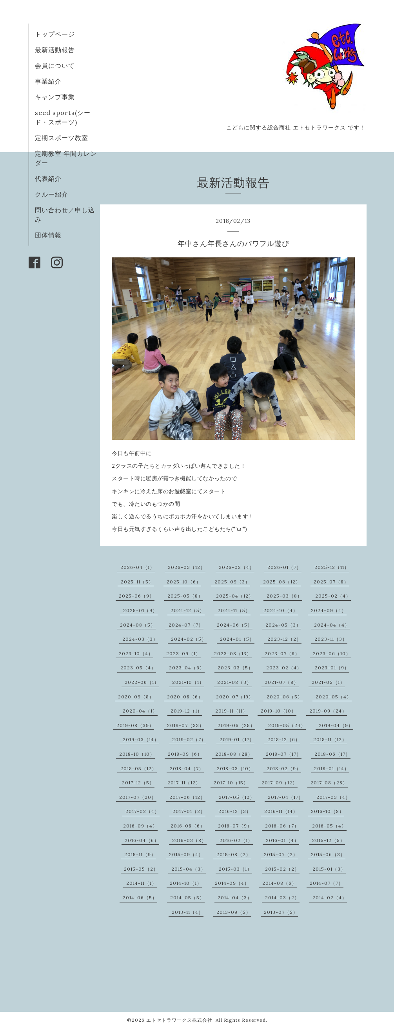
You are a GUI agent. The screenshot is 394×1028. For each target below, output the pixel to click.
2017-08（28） (329, 783)
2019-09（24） (328, 711)
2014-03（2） (282, 897)
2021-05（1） (328, 682)
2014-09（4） (232, 883)
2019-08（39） (135, 725)
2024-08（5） (138, 625)
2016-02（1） (236, 840)
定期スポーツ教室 (61, 138)
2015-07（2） (281, 854)
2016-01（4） (282, 840)
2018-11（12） (330, 739)
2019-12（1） (186, 711)
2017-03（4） (333, 797)
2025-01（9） (140, 610)
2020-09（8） (136, 697)
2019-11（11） (231, 711)
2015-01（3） (329, 869)
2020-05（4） (334, 697)
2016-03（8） (189, 840)
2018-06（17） (332, 754)
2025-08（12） (282, 582)
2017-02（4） (142, 811)
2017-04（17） (285, 797)
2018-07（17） (283, 754)
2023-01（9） (332, 668)
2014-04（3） (235, 897)
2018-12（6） (283, 739)
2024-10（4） (280, 610)
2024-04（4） (332, 625)
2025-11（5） (137, 582)
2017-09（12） (279, 783)
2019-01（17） (237, 739)
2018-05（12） (138, 768)
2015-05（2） (141, 869)
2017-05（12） (237, 797)
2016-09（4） (140, 826)
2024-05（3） (283, 625)
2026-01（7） (284, 567)
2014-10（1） (186, 883)
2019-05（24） (287, 725)
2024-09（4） (329, 610)
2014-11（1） (141, 883)
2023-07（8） (282, 653)
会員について (55, 65)
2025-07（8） (331, 582)
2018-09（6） (185, 754)
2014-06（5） (140, 897)
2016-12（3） (234, 811)
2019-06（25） (236, 725)
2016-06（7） (282, 826)
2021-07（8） (282, 682)
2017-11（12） (184, 783)
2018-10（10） (137, 754)
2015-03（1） (235, 869)
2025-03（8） (284, 596)
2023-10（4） (136, 653)
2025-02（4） (333, 596)
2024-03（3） (140, 639)
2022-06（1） (142, 682)
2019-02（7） (189, 739)
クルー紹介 (51, 194)
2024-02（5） (189, 639)
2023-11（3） (330, 639)
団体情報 (48, 235)
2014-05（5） (187, 897)
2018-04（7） (187, 768)
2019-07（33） (185, 725)
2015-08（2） (233, 854)
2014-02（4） (329, 897)
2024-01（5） (237, 639)
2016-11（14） (281, 811)
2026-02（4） (236, 567)
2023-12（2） (284, 639)
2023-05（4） (138, 668)
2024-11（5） (234, 610)
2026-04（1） (137, 567)
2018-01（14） (331, 768)
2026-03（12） (186, 567)
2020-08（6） (185, 697)
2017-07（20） (137, 797)
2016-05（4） (329, 826)
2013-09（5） (233, 912)
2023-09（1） (183, 653)
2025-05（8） (185, 596)
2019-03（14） (141, 739)
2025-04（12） (235, 596)
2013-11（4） (187, 912)
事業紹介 (48, 81)
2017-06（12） (187, 797)
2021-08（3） (234, 682)
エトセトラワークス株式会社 (179, 1020)
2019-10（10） (278, 711)
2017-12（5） (138, 783)
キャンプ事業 (55, 97)
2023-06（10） (332, 653)
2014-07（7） (326, 883)
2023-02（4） (284, 668)
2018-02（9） (284, 768)
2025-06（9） (136, 596)
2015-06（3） (328, 854)
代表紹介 (48, 178)
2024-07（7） (186, 625)
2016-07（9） (235, 826)
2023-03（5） (235, 668)
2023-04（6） (187, 668)
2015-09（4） (186, 854)
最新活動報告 (55, 50)
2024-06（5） (234, 625)
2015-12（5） (328, 840)
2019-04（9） (336, 725)
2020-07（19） (235, 697)
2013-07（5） (281, 912)
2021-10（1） (188, 682)
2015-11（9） (140, 854)
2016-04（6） (142, 840)
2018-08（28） (234, 754)
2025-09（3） (232, 582)
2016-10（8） (327, 811)
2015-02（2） (282, 869)
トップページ (55, 34)
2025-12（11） (331, 567)
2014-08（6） (279, 883)
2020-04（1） (140, 711)
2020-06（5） (285, 697)
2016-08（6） (188, 826)
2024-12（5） (188, 610)
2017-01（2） (188, 811)
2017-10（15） (231, 783)
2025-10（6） (184, 582)
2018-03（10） (235, 768)
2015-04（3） (188, 869)
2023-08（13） (233, 653)
